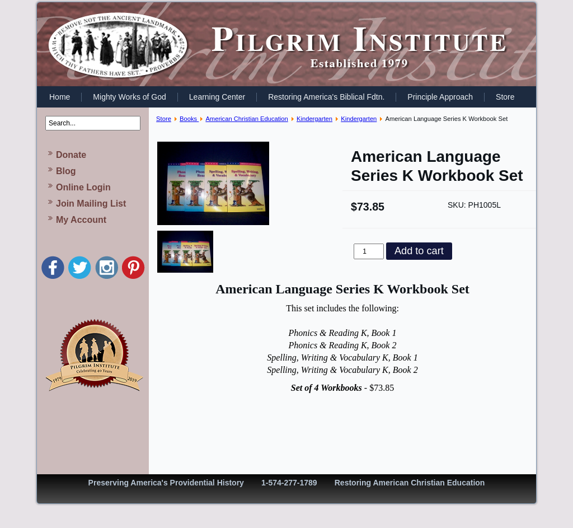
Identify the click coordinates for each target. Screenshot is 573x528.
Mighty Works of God (129, 96)
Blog (66, 171)
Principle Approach (440, 96)
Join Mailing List (91, 203)
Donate (71, 155)
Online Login (83, 187)
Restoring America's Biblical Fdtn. (326, 96)
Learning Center (217, 96)
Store (505, 96)
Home (59, 96)
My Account (81, 220)
